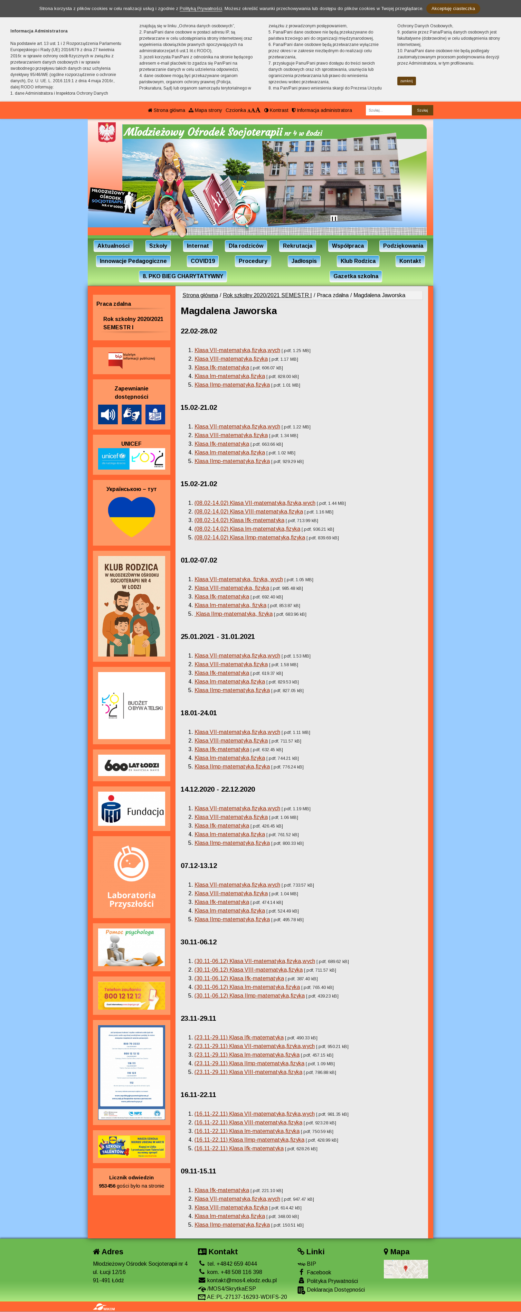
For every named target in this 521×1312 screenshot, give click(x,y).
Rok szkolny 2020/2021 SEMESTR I (267, 295)
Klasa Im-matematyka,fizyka (230, 376)
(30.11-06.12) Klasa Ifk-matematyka (239, 978)
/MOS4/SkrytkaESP (227, 1289)
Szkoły (158, 246)
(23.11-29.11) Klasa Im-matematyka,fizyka (247, 1055)
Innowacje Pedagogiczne (133, 261)
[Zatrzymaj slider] (334, 220)
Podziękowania (403, 246)
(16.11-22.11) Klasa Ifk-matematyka (239, 1148)
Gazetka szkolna (355, 276)
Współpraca (348, 246)
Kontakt (410, 261)
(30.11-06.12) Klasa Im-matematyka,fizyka (247, 987)
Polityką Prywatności (201, 8)
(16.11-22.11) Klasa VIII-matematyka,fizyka (248, 1122)
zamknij (406, 81)
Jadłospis (304, 261)
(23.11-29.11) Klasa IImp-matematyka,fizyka (249, 1063)
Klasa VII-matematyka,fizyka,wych (237, 350)
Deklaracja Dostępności (331, 1290)
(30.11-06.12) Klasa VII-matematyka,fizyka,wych (255, 961)
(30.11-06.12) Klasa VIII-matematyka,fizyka (249, 970)
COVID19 (203, 261)
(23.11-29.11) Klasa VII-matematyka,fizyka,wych (255, 1046)
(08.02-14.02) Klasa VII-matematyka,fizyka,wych (255, 503)
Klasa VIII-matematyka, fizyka (232, 588)
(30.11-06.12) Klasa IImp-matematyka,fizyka (250, 996)
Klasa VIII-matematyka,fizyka (231, 359)
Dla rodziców (246, 246)
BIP (306, 1264)
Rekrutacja (297, 246)
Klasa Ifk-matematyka (222, 367)
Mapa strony (205, 110)
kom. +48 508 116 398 (230, 1272)
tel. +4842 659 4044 (227, 1264)
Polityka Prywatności (327, 1280)
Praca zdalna (113, 304)
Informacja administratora (322, 110)
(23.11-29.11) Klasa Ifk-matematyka (239, 1037)
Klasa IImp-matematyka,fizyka (232, 385)
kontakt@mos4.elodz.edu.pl (237, 1280)
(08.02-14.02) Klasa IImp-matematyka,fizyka (250, 537)
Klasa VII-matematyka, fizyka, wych (239, 579)
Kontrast (276, 110)
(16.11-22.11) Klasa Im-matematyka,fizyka (247, 1131)
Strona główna (166, 110)
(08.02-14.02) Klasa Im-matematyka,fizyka (247, 529)
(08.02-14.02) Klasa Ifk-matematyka (239, 520)
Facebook (314, 1272)
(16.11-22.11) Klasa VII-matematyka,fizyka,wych (255, 1114)
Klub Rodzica (358, 261)
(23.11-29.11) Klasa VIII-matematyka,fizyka (248, 1072)
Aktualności (113, 246)
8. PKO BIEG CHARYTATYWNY (183, 276)
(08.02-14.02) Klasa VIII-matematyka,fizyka (249, 512)
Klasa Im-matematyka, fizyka (230, 605)
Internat (198, 246)
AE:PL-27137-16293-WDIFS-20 (242, 1297)
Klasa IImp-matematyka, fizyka (234, 614)
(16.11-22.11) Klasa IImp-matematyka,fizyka (249, 1140)
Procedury (253, 261)
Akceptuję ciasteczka (453, 8)
